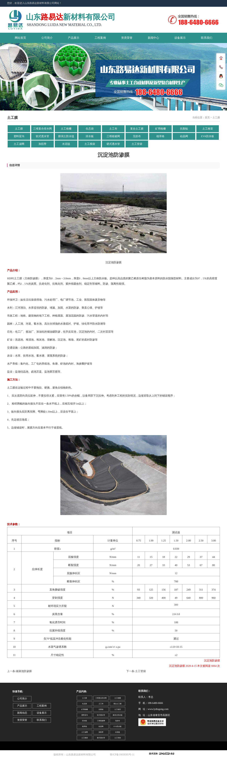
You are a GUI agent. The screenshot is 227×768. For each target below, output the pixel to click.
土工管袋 (137, 143)
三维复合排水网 (42, 128)
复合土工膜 (136, 128)
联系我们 (206, 37)
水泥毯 (66, 143)
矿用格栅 (160, 128)
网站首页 (20, 37)
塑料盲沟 (19, 136)
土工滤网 (19, 143)
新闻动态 (22, 713)
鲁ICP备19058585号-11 (123, 754)
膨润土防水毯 (66, 136)
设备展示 (180, 37)
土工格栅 (66, 128)
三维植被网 (113, 136)
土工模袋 (89, 143)
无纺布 (137, 136)
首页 (207, 117)
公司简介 (47, 37)
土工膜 (19, 128)
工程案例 (100, 37)
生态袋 (90, 128)
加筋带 (42, 143)
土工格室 (207, 128)
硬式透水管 (113, 143)
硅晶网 (184, 136)
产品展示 (73, 37)
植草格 (160, 136)
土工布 (113, 128)
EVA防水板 (207, 136)
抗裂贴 (184, 128)
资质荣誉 (126, 37)
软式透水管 (42, 136)
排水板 (90, 136)
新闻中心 (153, 37)
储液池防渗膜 (24, 671)
